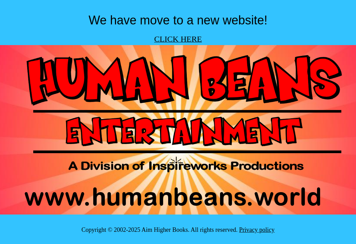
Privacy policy (256, 229)
